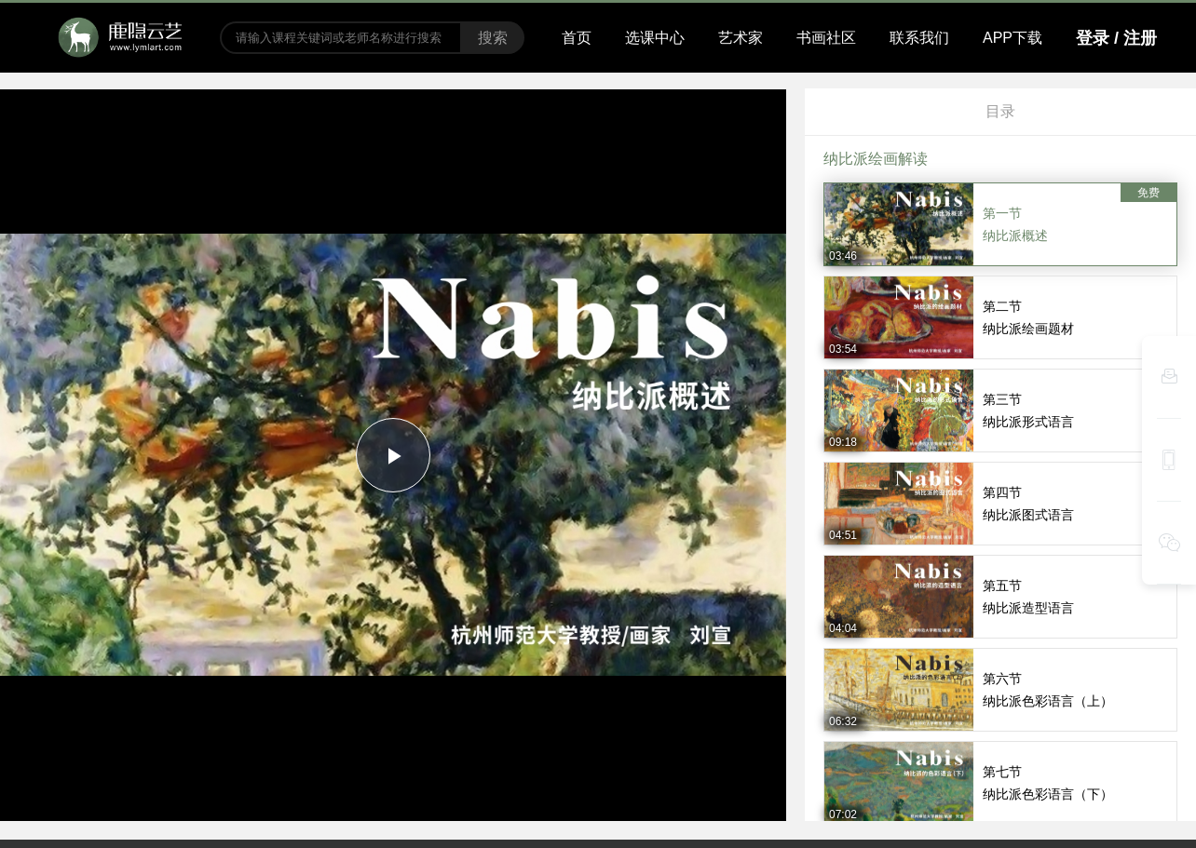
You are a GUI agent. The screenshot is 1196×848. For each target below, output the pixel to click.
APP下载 (1012, 38)
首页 (576, 38)
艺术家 (740, 38)
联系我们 (919, 38)
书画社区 (826, 38)
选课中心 (655, 38)
